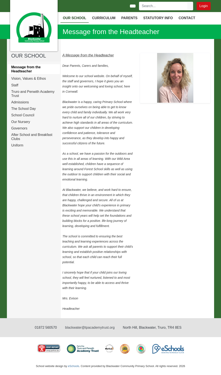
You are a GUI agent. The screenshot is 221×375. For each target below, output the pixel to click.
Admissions (20, 102)
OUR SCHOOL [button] (74, 18)
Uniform (17, 145)
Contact (187, 18)
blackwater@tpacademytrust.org (90, 327)
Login (203, 6)
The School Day (23, 108)
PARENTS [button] (129, 18)
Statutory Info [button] (158, 18)
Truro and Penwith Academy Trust (32, 94)
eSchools (73, 366)
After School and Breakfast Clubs (31, 137)
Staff (14, 85)
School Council (22, 115)
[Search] (163, 6)
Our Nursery (20, 122)
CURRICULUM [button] (103, 18)
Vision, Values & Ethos (28, 78)
